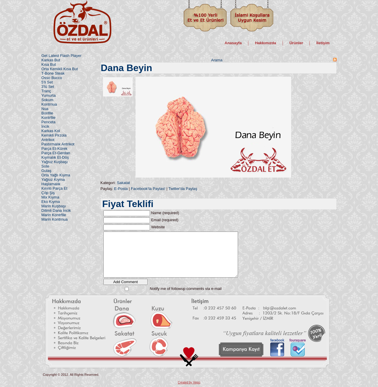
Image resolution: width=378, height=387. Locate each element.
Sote (45, 166)
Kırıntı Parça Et (54, 188)
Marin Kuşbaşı (53, 206)
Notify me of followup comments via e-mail (185, 288)
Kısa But (48, 64)
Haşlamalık (50, 184)
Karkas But (50, 60)
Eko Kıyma (50, 201)
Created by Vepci (189, 382)
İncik (45, 126)
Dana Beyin (126, 68)
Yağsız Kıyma (53, 179)
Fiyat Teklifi (128, 204)
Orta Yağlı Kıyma (55, 175)
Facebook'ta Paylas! (148, 188)
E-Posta (121, 188)
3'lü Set (47, 86)
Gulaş (46, 170)
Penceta (48, 122)
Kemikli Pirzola (53, 135)
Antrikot (47, 139)
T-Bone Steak (53, 73)
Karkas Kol (50, 131)
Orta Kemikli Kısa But (59, 69)
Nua (44, 108)
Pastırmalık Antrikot (57, 144)
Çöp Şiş (48, 193)
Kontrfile (48, 117)
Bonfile (47, 113)
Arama (216, 60)
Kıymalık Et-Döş (55, 157)
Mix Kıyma (50, 197)
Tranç (46, 91)
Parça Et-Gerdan (55, 153)
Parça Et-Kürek (54, 148)
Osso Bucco (51, 78)
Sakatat (123, 183)
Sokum (47, 100)
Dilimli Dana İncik (56, 210)
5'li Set (47, 82)
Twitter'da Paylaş (182, 188)
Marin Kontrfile (53, 215)
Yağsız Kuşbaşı (54, 162)
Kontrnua (49, 104)
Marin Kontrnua (54, 219)
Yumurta (48, 95)
